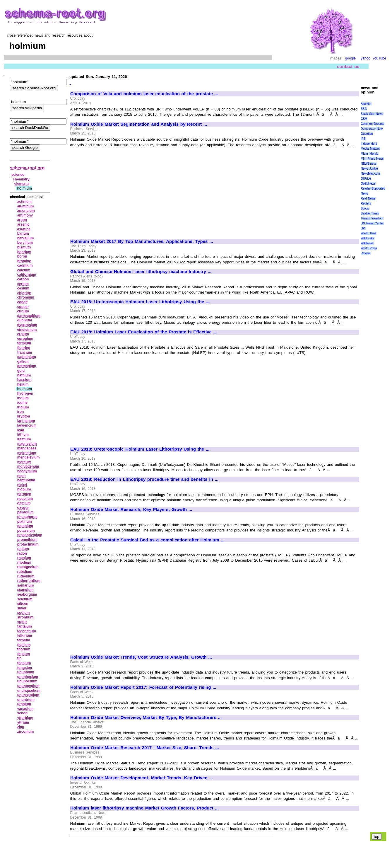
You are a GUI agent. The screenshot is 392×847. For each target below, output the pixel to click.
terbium (23, 640)
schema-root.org (27, 167)
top (376, 836)
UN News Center (372, 223)
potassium (26, 531)
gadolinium (26, 357)
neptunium (26, 480)
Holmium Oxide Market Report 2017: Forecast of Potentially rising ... (143, 687)
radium (23, 549)
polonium (25, 526)
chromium (25, 297)
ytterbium (25, 718)
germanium (26, 366)
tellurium (24, 635)
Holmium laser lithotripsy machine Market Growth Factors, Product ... (144, 808)
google (350, 58)
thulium (23, 654)
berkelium (25, 238)
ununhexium (27, 677)
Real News (368, 198)
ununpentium (28, 686)
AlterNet (366, 103)
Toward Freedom (372, 218)
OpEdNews (368, 183)
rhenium (24, 558)
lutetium (24, 439)
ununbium (25, 672)
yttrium (23, 722)
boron (22, 256)
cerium (23, 284)
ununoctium (27, 681)
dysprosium (27, 325)
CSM (364, 118)
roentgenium (28, 567)
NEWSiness (368, 163)
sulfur (22, 622)
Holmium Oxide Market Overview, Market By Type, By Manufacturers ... (146, 717)
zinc (20, 727)
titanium (24, 663)
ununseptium (28, 695)
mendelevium (28, 457)
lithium (23, 434)
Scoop (365, 208)
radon (22, 553)
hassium (24, 380)
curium (23, 311)
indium (23, 398)
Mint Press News (372, 158)
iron (20, 412)
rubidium (24, 572)
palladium (25, 512)
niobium (24, 489)
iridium (23, 407)
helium (23, 384)
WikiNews (367, 243)
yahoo (365, 58)
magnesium (27, 444)
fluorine (23, 348)
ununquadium (28, 690)
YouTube (379, 58)
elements (22, 184)
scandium (25, 590)
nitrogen (24, 494)
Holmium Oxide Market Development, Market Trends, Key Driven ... (141, 778)
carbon (23, 279)
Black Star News (372, 113)
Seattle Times (370, 213)
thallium (24, 645)
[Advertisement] (119, 190)
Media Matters (370, 148)
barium (23, 233)
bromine (24, 261)
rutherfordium (28, 581)
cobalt (22, 302)
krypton (23, 416)
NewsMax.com (370, 173)
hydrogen (25, 393)
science (17, 175)
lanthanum (26, 421)
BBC (364, 108)
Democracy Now (372, 128)
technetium (26, 631)
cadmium (25, 265)
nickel (22, 485)
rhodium (24, 562)
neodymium (27, 471)
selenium (24, 599)
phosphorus (27, 517)
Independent (369, 143)
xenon (22, 713)
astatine (23, 229)
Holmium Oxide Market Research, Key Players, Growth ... (131, 509)
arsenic (23, 224)
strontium (25, 617)
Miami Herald (370, 153)
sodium (23, 613)
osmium (24, 503)
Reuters (366, 203)
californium (26, 274)
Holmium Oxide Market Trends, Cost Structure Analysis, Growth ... (141, 657)
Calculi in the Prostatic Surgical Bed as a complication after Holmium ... (147, 540)
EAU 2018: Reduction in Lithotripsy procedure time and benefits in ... (144, 479)
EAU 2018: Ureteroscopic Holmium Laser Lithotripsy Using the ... (139, 301)
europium (25, 339)
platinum (24, 521)
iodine (22, 403)
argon (22, 220)
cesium (23, 288)
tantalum (24, 626)
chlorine (24, 293)
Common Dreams (372, 123)
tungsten (24, 668)
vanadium (25, 709)
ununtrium (26, 700)
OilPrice (366, 178)
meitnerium (26, 453)
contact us (348, 66)
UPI (363, 228)
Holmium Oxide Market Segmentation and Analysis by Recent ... (138, 124)
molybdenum (28, 466)
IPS (363, 138)
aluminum (25, 206)
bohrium (24, 252)
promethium (27, 540)
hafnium (24, 375)
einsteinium (27, 330)
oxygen (23, 508)
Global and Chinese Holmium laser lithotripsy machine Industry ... (140, 271)
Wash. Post (368, 233)
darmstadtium (28, 316)
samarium (25, 585)
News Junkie (369, 168)
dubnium (24, 320)
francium (24, 352)
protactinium (28, 544)
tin (19, 658)
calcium (23, 270)
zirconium (25, 732)
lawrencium (27, 425)
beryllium (25, 243)
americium (26, 211)
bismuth (24, 247)
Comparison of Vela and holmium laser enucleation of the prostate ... (144, 93)
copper (23, 307)
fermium (24, 343)
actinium (24, 202)
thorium (23, 649)
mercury (24, 462)
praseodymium (29, 535)
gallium (23, 361)
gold (21, 371)
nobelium (25, 499)
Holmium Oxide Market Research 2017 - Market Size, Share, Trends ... (144, 747)
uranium (24, 704)
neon (21, 476)
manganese (27, 448)
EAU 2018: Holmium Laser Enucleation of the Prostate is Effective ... (143, 332)
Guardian (367, 133)
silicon (22, 603)
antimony (25, 215)
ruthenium (26, 576)
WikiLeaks (367, 238)
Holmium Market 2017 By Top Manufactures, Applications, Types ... (141, 241)
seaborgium (27, 594)
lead (20, 430)
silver (21, 608)
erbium (23, 334)
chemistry (21, 179)
